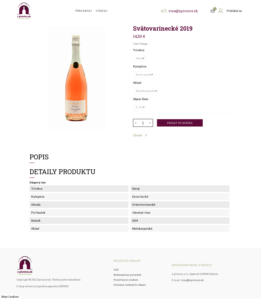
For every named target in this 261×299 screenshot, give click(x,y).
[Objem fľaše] (139, 107)
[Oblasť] (145, 91)
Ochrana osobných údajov (130, 284)
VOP (116, 269)
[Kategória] (143, 74)
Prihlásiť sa (234, 10)
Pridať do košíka (180, 123)
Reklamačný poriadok (127, 274)
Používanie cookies (126, 279)
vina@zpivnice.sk (192, 280)
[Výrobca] (139, 58)
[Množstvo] (143, 123)
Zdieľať (146, 135)
